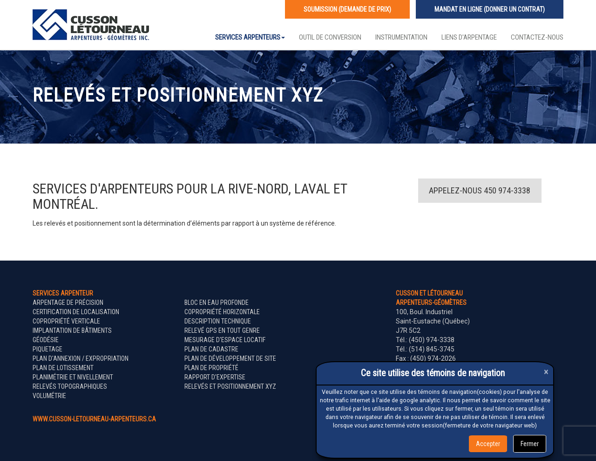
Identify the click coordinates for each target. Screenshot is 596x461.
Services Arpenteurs (250, 37)
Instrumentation (401, 37)
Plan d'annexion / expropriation (81, 358)
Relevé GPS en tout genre (222, 330)
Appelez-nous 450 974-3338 (479, 190)
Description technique (217, 321)
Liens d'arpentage (469, 37)
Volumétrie (49, 395)
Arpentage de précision (68, 302)
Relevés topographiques (70, 386)
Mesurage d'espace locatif (224, 340)
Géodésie (46, 340)
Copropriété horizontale (222, 312)
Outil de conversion (330, 37)
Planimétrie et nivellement (73, 377)
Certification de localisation (76, 312)
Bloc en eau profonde (216, 302)
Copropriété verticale (66, 321)
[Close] (546, 372)
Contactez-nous (537, 37)
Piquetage (47, 349)
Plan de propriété (211, 368)
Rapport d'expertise (214, 377)
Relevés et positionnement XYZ (230, 386)
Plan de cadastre (211, 349)
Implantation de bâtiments (72, 330)
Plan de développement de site (230, 358)
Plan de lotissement (63, 368)
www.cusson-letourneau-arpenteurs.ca (94, 419)
